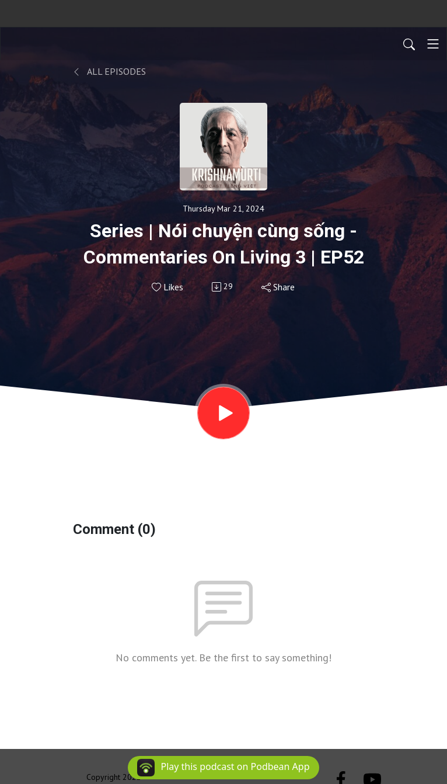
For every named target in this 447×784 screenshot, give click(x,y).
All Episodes (109, 71)
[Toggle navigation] (433, 44)
